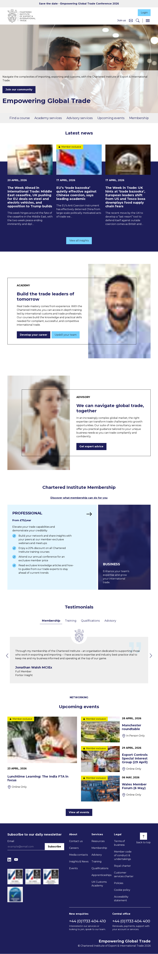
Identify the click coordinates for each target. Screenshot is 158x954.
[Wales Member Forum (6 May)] (116, 789)
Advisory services (80, 118)
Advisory (110, 620)
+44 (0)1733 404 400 (131, 921)
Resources (97, 841)
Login (144, 12)
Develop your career (33, 335)
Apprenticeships (101, 875)
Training (70, 620)
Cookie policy (122, 890)
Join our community (19, 89)
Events (73, 868)
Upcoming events (111, 118)
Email (10, 841)
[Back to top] (143, 836)
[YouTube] (16, 860)
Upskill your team (66, 335)
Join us (121, 20)
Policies (118, 883)
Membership (139, 118)
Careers (74, 848)
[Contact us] (131, 20)
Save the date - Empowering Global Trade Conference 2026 (79, 3)
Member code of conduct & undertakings (122, 855)
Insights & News (78, 861)
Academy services (48, 118)
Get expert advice (91, 446)
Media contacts (78, 854)
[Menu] (148, 21)
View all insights (79, 240)
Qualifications (90, 620)
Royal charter (122, 866)
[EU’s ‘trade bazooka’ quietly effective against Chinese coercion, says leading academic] (79, 182)
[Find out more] (51, 547)
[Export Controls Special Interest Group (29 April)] (116, 759)
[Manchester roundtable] (116, 730)
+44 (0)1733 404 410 (87, 921)
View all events (79, 812)
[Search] (137, 21)
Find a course (19, 118)
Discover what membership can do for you (79, 498)
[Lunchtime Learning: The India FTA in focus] (42, 753)
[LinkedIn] (9, 860)
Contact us (76, 841)
